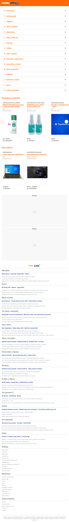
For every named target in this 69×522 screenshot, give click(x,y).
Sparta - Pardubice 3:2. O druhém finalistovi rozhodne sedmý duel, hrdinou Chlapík (22, 292)
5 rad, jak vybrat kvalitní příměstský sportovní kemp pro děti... (17, 321)
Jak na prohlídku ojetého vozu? (9, 460)
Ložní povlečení (5, 493)
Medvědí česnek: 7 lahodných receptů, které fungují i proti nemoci (18, 376)
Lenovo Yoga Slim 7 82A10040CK (13, 154)
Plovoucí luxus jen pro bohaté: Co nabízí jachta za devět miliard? (18, 389)
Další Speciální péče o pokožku (11, 102)
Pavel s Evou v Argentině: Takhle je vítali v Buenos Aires (15, 441)
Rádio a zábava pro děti (8, 506)
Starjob (4, 502)
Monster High (5, 479)
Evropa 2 (4, 510)
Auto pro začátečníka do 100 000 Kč (11, 464)
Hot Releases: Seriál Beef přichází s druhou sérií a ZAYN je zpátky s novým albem (22, 399)
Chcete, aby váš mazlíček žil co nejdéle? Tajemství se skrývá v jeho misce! (20, 304)
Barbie (3, 481)
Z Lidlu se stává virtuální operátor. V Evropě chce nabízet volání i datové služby (21, 346)
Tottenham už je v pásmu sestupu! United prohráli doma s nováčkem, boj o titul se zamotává (25, 290)
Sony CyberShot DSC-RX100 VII (36, 154)
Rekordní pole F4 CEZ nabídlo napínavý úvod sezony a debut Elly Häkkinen (20, 331)
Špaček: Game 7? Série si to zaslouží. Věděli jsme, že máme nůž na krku (20, 294)
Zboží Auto (4, 466)
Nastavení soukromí (54, 518)
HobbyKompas (5, 462)
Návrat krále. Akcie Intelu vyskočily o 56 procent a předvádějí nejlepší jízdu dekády (23, 358)
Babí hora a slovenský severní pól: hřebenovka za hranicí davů (17, 385)
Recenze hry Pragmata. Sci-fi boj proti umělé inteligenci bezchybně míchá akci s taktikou (24, 344)
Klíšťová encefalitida (7, 414)
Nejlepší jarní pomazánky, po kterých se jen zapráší (15, 374)
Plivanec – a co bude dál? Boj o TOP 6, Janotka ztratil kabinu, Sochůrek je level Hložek (23, 439)
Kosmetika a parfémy (7, 487)
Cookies (46, 518)
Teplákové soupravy (7, 489)
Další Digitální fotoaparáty (34, 152)
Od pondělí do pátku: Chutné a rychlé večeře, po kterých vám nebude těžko (21, 371)
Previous (2, 121)
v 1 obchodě (30, 140)
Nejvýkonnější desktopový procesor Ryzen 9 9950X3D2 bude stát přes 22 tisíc (21, 349)
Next (66, 121)
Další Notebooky (7, 152)
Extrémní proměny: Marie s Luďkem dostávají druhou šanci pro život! (19, 443)
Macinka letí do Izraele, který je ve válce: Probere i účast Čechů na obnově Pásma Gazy (23, 306)
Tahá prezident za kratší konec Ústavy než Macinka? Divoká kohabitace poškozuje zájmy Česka (25, 281)
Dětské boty (5, 491)
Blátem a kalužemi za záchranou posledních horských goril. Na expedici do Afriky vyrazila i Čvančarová (27, 387)
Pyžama (4, 485)
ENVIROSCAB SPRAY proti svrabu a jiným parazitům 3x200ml (13, 106)
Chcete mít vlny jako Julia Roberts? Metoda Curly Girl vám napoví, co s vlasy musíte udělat (24, 317)
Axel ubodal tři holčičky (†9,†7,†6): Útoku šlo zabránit (15, 279)
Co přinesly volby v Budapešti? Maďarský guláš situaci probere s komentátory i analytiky (24, 362)
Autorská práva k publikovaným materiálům (47, 517)
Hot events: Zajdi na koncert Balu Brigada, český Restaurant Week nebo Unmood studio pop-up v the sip (28, 403)
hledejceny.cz (5, 450)
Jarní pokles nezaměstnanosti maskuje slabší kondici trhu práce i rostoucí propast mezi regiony (26, 360)
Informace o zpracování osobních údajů (33, 518)
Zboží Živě (4, 452)
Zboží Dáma (5, 456)
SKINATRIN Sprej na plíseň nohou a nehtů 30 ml (35, 106)
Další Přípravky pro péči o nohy (35, 102)
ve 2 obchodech (7, 140)
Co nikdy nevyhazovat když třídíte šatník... (12, 319)
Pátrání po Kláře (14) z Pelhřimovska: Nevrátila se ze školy (16, 308)
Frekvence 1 (5, 508)
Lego (3, 483)
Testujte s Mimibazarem (8, 477)
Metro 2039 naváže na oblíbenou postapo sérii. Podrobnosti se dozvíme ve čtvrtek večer (24, 428)
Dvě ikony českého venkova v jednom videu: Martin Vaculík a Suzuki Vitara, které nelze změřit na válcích (28, 335)
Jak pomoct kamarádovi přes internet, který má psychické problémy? (19, 426)
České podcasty (6, 504)
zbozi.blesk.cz (5, 458)
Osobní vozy (5, 454)
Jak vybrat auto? (6, 470)
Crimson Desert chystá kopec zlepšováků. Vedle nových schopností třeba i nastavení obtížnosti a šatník (27, 430)
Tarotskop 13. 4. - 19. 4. (7, 401)
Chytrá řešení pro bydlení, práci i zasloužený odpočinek (16, 416)
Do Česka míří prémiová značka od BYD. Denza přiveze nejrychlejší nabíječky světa (22, 333)
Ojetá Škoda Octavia (7, 468)
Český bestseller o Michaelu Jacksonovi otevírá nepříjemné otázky (18, 277)
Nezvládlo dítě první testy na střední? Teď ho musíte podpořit (17, 412)
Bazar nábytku (5, 495)
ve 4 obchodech (31, 188)
